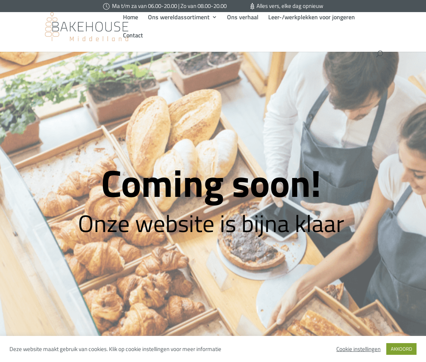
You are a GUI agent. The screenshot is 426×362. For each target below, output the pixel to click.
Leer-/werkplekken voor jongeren (311, 28)
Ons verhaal (242, 28)
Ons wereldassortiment (179, 28)
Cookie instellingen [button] (358, 349)
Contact (133, 46)
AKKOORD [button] (401, 349)
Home (130, 28)
